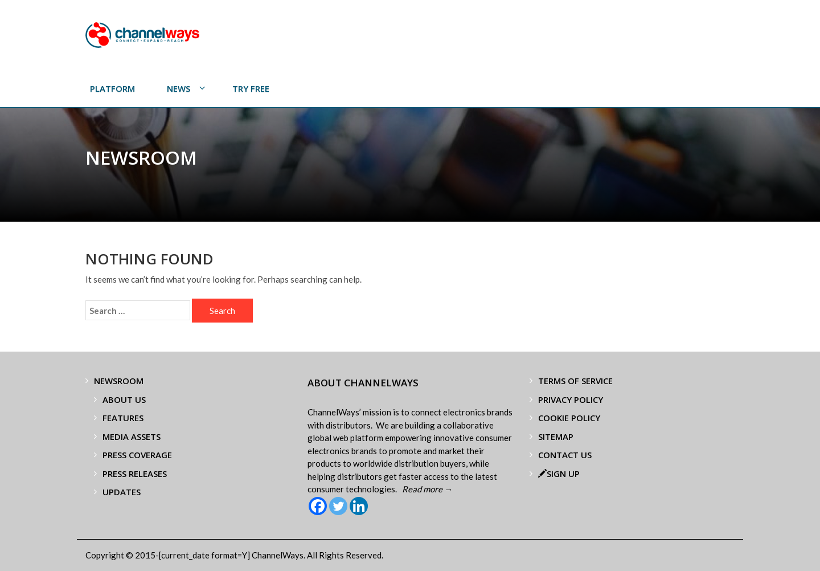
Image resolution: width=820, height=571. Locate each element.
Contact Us (565, 454)
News (178, 88)
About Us (124, 399)
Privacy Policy (570, 399)
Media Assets (131, 436)
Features (123, 417)
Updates (121, 491)
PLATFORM (112, 88)
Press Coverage (137, 454)
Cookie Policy (569, 417)
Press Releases (134, 473)
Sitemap (555, 436)
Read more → (427, 489)
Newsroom (119, 380)
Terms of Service (575, 380)
